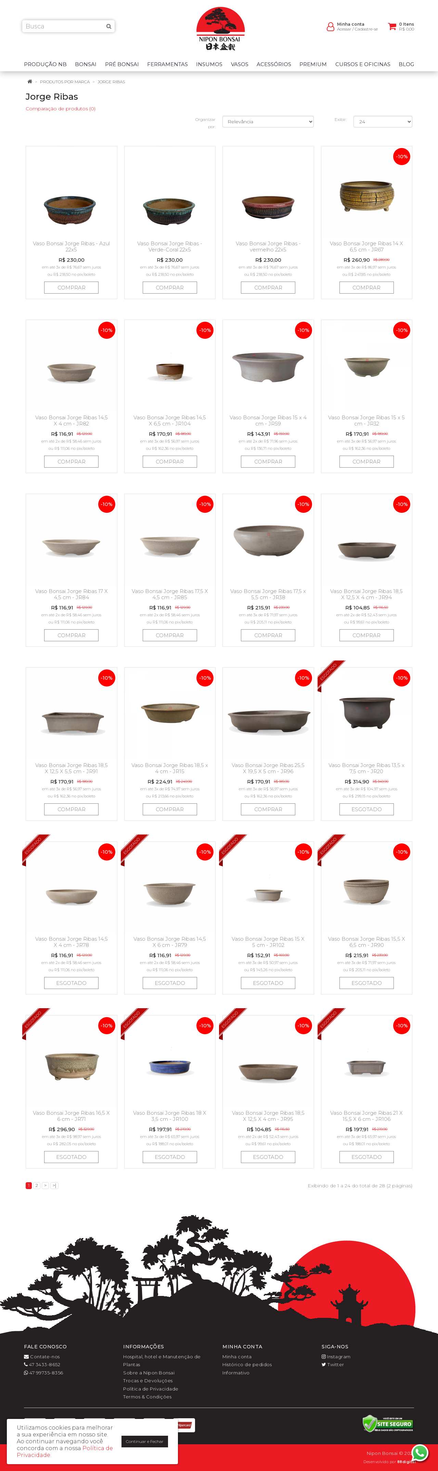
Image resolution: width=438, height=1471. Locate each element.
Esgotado (366, 809)
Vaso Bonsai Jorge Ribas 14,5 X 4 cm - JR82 (71, 420)
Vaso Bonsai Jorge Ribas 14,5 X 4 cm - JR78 (71, 942)
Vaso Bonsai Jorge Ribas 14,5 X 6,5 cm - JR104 (169, 420)
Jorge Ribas (111, 81)
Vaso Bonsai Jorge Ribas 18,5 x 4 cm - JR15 (169, 768)
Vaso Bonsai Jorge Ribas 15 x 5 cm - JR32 (366, 420)
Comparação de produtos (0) (60, 109)
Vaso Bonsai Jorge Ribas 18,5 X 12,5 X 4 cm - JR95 (268, 1116)
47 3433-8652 (42, 1364)
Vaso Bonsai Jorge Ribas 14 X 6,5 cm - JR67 (366, 246)
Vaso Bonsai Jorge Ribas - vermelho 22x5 (268, 246)
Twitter (333, 1364)
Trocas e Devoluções (148, 1380)
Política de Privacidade (151, 1389)
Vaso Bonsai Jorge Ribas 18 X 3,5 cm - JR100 (169, 1116)
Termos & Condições (147, 1396)
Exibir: (341, 119)
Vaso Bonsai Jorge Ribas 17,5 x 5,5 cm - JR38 (268, 594)
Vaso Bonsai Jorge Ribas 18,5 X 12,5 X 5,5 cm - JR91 (71, 768)
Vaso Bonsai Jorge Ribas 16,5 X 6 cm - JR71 (71, 1116)
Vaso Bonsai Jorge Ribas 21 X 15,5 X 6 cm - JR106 (366, 1116)
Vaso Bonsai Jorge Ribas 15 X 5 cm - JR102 (268, 942)
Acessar (344, 31)
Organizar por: (205, 123)
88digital (406, 1462)
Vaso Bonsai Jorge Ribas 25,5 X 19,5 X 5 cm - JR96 (268, 768)
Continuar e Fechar (145, 1441)
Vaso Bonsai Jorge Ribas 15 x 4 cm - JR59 (268, 420)
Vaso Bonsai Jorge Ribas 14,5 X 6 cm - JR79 (169, 942)
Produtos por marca (65, 81)
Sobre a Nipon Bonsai (149, 1372)
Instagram (336, 1356)
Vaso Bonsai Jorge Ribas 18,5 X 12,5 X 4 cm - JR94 (366, 594)
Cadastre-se (366, 31)
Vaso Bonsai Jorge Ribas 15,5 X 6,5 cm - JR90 (366, 942)
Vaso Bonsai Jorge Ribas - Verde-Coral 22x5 (169, 246)
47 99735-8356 (43, 1372)
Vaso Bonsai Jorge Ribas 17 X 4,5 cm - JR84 (71, 594)
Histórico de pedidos (247, 1364)
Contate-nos (42, 1356)
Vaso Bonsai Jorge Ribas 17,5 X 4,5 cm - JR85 (170, 594)
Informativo (236, 1372)
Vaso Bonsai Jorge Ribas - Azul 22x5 (71, 246)
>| (54, 1185)
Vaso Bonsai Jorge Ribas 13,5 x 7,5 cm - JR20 (366, 768)
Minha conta (237, 1356)
